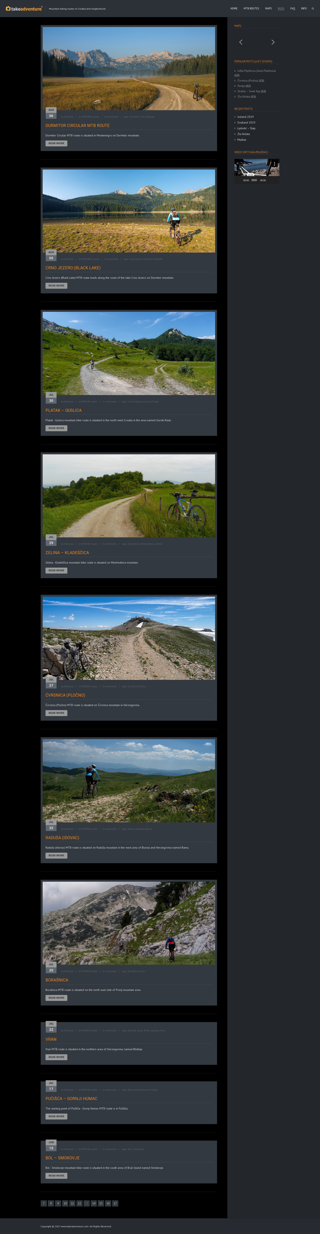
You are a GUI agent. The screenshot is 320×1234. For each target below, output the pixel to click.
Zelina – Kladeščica (67, 552)
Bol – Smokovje (63, 1157)
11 (72, 1203)
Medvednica (147, 543)
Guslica (146, 401)
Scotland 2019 (246, 122)
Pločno (142, 686)
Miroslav (69, 116)
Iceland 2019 (245, 117)
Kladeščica (134, 543)
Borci (142, 971)
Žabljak (150, 116)
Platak (155, 401)
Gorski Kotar (134, 401)
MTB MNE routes (90, 116)
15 (101, 1203)
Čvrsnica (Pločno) (65, 695)
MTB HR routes (89, 401)
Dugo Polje (143, 1030)
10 (65, 1203)
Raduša (140, 828)
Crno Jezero (136, 258)
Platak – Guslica (64, 410)
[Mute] (269, 180)
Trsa (142, 116)
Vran (162, 1030)
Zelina (158, 543)
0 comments (111, 116)
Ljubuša (155, 1030)
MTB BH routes (89, 686)
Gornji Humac (141, 1089)
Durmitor (134, 116)
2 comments (110, 401)
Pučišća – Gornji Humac (71, 1098)
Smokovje (138, 1149)
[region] (256, 42)
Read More (56, 143)
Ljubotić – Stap (246, 128)
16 (108, 1203)
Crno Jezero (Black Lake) (73, 267)
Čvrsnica (132, 686)
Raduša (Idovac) (62, 837)
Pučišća (154, 1089)
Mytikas (241, 139)
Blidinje (132, 1030)
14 (93, 1203)
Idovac (131, 828)
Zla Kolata (243, 134)
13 (86, 1203)
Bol (130, 1149)
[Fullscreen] (275, 180)
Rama (149, 828)
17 (115, 1203)
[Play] (240, 180)
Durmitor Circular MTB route (78, 125)
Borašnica (133, 971)
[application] (256, 171)
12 (79, 1203)
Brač (130, 1089)
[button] (241, 42)
